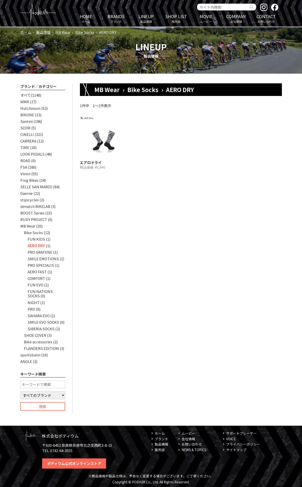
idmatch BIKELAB (35, 206)
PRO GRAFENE (40, 252)
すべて (25, 95)
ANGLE (26, 361)
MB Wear (62, 32)
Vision (25, 173)
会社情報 (236, 18)
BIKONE (27, 114)
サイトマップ (236, 449)
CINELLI (27, 134)
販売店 (176, 18)
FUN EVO (35, 284)
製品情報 (146, 18)
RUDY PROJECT (33, 219)
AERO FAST (37, 271)
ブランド (116, 18)
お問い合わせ (266, 18)
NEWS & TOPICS (194, 449)
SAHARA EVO (39, 315)
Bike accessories (38, 341)
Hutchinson (30, 108)
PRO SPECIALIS (41, 265)
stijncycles (29, 199)
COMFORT (36, 278)
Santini (26, 121)
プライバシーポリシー (243, 444)
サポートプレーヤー (241, 433)
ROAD (25, 160)
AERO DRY (36, 245)
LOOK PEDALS (32, 154)
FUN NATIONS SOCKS (40, 293)
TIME (24, 147)
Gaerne (26, 193)
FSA (23, 167)
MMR (24, 101)
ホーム (86, 18)
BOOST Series (32, 212)
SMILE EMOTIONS (43, 258)
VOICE (231, 438)
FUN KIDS (36, 239)
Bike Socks (84, 32)
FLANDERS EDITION (41, 348)
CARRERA (28, 140)
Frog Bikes (29, 180)
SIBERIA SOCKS (41, 328)
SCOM (25, 127)
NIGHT (33, 302)
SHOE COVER (35, 335)
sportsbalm (30, 354)
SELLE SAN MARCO (36, 186)
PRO (31, 309)
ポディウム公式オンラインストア (74, 463)
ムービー (206, 18)
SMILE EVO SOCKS (43, 322)
